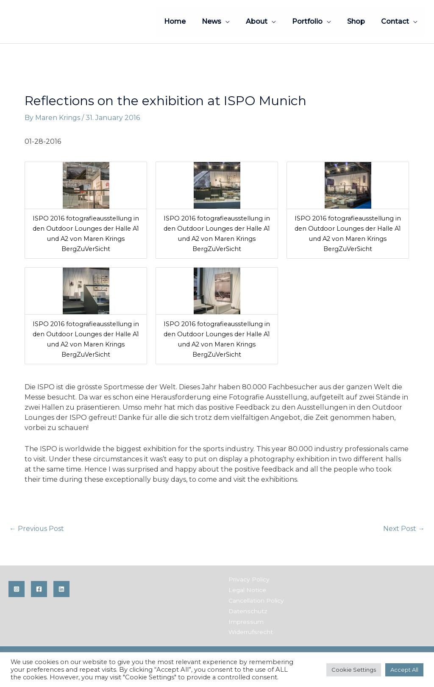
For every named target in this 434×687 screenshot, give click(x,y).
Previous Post (36, 529)
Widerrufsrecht (250, 630)
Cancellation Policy (255, 600)
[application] (237, 21)
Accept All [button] (404, 669)
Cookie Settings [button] (353, 669)
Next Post (404, 529)
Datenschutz (247, 610)
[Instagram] (16, 589)
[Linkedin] (61, 589)
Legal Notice (247, 590)
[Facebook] (39, 589)
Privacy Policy (248, 580)
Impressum (245, 620)
